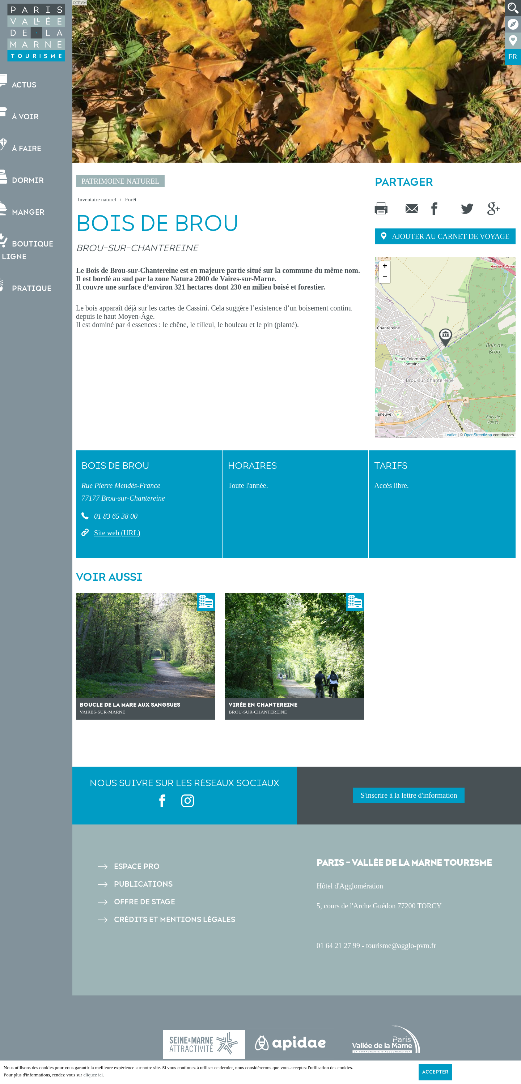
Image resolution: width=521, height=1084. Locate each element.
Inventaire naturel (97, 199)
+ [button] (384, 266)
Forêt (130, 199)
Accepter (435, 1072)
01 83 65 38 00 (114, 516)
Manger (31, 209)
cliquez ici (93, 1074)
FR (512, 57)
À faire (29, 145)
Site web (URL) (117, 533)
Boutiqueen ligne (35, 247)
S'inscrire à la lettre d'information (408, 795)
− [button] (384, 277)
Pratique (34, 285)
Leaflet (451, 435)
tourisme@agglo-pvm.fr (401, 946)
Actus (27, 82)
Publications (143, 884)
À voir (28, 113)
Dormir (31, 177)
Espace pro (137, 866)
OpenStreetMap (478, 435)
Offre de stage (144, 902)
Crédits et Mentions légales (174, 919)
